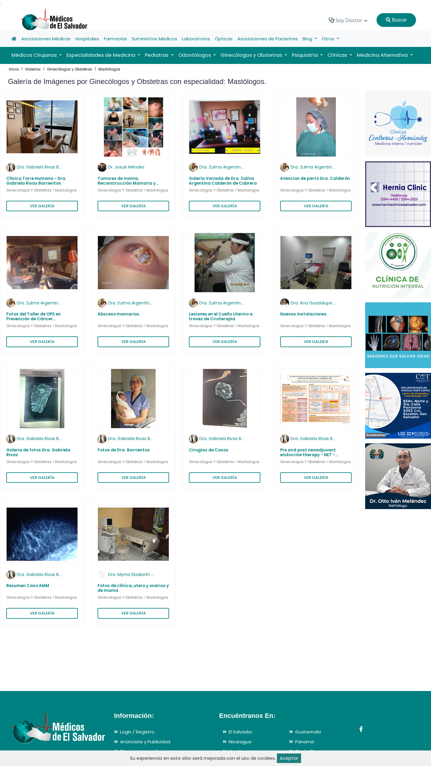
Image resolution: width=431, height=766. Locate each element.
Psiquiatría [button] (305, 55)
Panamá (304, 742)
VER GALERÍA (42, 206)
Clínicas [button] (337, 55)
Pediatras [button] (157, 55)
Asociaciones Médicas (46, 39)
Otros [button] (329, 39)
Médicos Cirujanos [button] (34, 55)
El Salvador (240, 732)
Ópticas (224, 39)
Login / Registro (137, 732)
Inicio (14, 69)
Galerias (33, 69)
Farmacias (115, 39)
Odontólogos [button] (195, 55)
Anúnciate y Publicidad (145, 742)
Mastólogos (109, 69)
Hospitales (87, 39)
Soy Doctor (348, 20)
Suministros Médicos (154, 39)
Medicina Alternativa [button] (383, 55)
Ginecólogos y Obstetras (69, 69)
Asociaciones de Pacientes (267, 39)
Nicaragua (240, 742)
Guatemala (308, 732)
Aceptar (289, 758)
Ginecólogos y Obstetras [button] (252, 55)
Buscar (396, 19)
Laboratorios (196, 39)
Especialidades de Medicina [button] (101, 55)
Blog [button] (308, 39)
